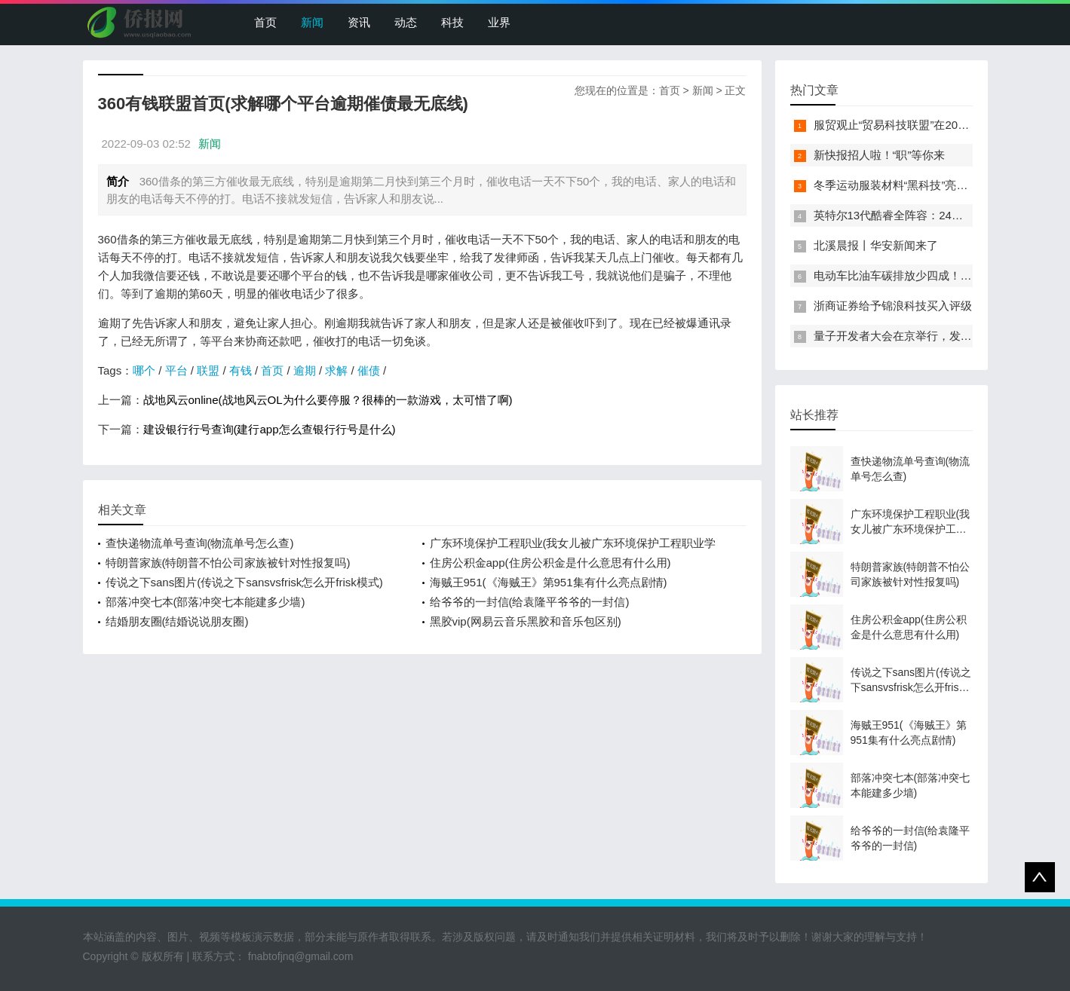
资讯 (359, 22)
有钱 (240, 370)
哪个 (144, 370)
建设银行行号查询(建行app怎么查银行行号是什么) (269, 429)
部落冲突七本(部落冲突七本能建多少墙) (205, 601)
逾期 (304, 370)
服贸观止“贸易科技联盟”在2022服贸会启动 (920, 124)
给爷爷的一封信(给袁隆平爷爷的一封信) (530, 601)
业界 (499, 22)
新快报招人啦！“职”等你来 (880, 154)
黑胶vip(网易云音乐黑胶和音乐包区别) (525, 621)
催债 (368, 370)
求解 (336, 370)
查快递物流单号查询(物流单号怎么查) (200, 543)
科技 (452, 22)
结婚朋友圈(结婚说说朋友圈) (177, 621)
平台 (176, 370)
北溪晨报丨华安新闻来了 (876, 245)
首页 (265, 22)
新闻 (312, 22)
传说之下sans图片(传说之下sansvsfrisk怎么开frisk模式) (244, 582)
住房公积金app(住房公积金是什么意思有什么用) (550, 562)
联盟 (208, 370)
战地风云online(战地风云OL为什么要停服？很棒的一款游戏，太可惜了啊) (328, 399)
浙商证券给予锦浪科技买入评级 (893, 305)
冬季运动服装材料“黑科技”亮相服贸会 (908, 185)
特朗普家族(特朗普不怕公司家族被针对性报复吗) (228, 562)
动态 (405, 22)
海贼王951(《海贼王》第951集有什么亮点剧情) (548, 582)
